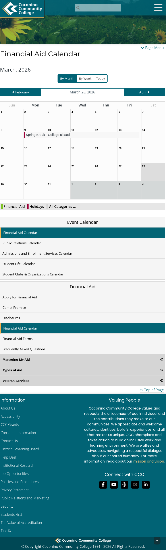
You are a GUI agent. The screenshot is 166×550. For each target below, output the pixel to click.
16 (25, 148)
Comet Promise (14, 307)
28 (143, 166)
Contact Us (9, 440)
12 (96, 130)
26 (96, 166)
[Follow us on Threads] (124, 484)
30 (25, 184)
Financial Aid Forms (17, 338)
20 (119, 148)
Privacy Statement (15, 489)
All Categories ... (62, 206)
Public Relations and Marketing (25, 498)
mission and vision (148, 461)
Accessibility (10, 416)
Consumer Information (18, 432)
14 (143, 130)
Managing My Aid (16, 359)
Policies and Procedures (20, 481)
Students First (11, 514)
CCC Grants (10, 424)
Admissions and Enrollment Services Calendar (37, 253)
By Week (85, 78)
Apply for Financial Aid (19, 297)
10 (49, 130)
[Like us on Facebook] (103, 484)
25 (72, 166)
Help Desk (9, 457)
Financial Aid (14, 206)
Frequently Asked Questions (23, 349)
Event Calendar (82, 222)
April (143, 92)
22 (2, 166)
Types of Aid (12, 370)
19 (96, 148)
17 (49, 148)
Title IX (6, 530)
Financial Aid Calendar (20, 232)
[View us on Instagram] (135, 484)
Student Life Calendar (18, 264)
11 (72, 130)
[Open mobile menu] (158, 7)
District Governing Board (20, 449)
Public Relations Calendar (21, 243)
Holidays (36, 206)
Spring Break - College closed (48, 135)
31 (49, 184)
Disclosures (11, 318)
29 (2, 184)
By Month (67, 78)
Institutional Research (17, 465)
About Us (8, 408)
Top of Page (152, 389)
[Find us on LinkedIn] (146, 484)
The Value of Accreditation (21, 522)
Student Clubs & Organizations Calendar (32, 274)
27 (119, 166)
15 (2, 148)
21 (143, 148)
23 (25, 166)
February (22, 92)
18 (72, 148)
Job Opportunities (15, 473)
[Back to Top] (157, 540)
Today (100, 78)
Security (7, 506)
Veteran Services (16, 381)
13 (119, 130)
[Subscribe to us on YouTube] (114, 484)
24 (49, 166)
